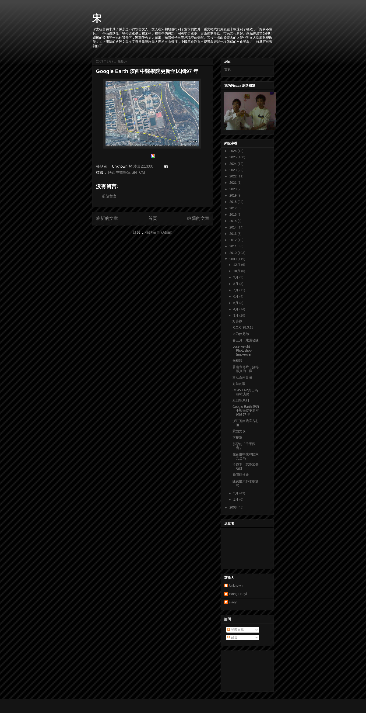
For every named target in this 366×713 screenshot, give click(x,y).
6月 (236, 296)
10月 (237, 271)
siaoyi (233, 602)
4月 (236, 309)
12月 (237, 265)
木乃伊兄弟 (240, 334)
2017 (233, 208)
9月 (236, 277)
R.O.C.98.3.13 (242, 327)
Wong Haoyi (238, 594)
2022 (233, 176)
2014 (233, 227)
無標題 (237, 361)
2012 (233, 240)
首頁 (152, 218)
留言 (232, 637)
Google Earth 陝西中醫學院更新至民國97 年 (147, 71)
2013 (233, 233)
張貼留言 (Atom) (158, 232)
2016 (233, 214)
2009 (233, 259)
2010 (233, 253)
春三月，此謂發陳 (245, 340)
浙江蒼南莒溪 (242, 377)
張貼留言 (109, 196)
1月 (236, 499)
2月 (236, 493)
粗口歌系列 (240, 400)
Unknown (236, 585)
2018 (233, 202)
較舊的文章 (198, 218)
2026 (233, 151)
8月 (236, 284)
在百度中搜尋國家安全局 (245, 456)
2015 (233, 221)
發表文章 (235, 629)
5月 (236, 303)
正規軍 (237, 438)
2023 (233, 170)
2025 (233, 157)
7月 (236, 290)
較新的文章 (107, 218)
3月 (236, 315)
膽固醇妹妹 (240, 475)
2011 (233, 246)
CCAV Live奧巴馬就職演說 (245, 392)
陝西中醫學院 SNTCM (126, 172)
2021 (233, 182)
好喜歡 (237, 321)
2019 (233, 195)
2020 (233, 189)
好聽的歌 (239, 384)
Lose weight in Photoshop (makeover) (242, 350)
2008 (233, 507)
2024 (233, 164)
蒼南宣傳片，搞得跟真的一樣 (245, 369)
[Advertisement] (245, 669)
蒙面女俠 (239, 431)
